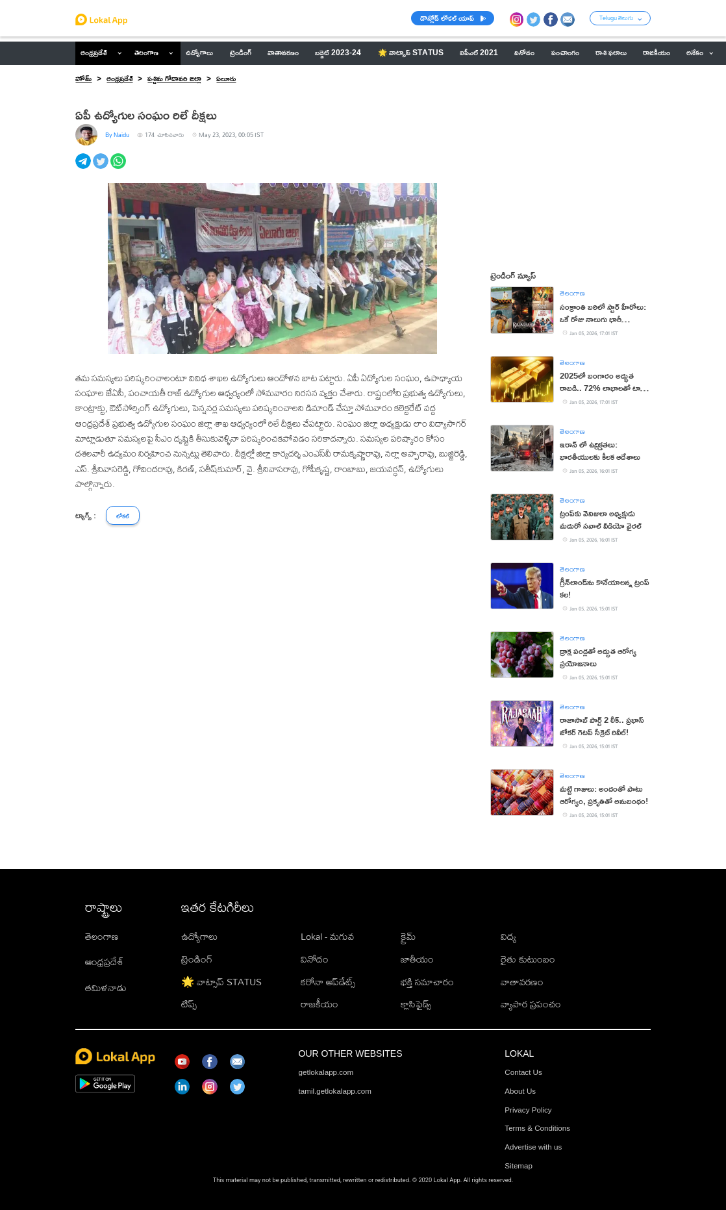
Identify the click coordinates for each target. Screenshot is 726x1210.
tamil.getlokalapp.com (335, 1091)
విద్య (508, 936)
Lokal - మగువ (327, 936)
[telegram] (84, 168)
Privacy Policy (528, 1109)
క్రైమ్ (408, 936)
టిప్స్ (189, 1003)
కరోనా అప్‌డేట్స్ (328, 981)
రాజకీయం (319, 1003)
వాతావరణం (522, 981)
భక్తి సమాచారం (427, 981)
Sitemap (518, 1165)
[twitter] (101, 168)
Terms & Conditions (537, 1128)
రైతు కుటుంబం (528, 958)
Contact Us (523, 1072)
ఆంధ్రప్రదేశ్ (93, 52)
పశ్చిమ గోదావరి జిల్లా (174, 78)
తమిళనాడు (106, 987)
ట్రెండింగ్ (196, 958)
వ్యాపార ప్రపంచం (531, 1003)
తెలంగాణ (146, 52)
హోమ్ (83, 78)
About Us (520, 1091)
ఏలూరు (226, 78)
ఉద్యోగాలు (199, 936)
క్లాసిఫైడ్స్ (416, 1003)
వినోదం (315, 958)
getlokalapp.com (326, 1072)
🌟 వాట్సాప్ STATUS (221, 981)
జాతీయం (417, 958)
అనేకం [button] (699, 52)
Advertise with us (533, 1146)
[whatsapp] (119, 168)
